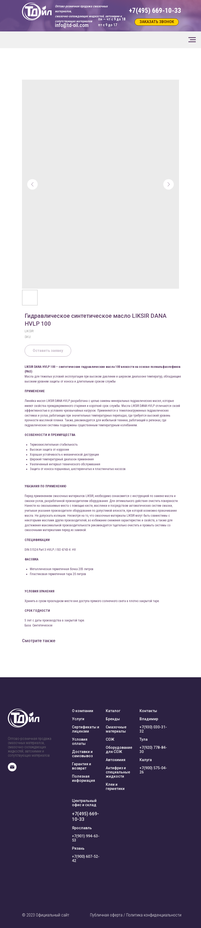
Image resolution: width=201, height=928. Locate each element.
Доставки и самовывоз (82, 754)
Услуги (78, 719)
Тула (143, 739)
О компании (82, 711)
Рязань (78, 848)
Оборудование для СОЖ (119, 749)
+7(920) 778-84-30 (153, 749)
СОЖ (110, 739)
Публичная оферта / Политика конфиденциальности (135, 915)
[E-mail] (12, 770)
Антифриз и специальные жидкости (118, 772)
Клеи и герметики (115, 786)
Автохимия (115, 760)
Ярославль (82, 828)
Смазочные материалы (116, 729)
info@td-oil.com (71, 25)
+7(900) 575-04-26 (153, 770)
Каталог (113, 711)
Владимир (148, 719)
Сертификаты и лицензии (85, 729)
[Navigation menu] (192, 39)
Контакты (148, 711)
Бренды (113, 719)
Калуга (145, 760)
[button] (157, 22)
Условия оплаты (79, 741)
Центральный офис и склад (84, 803)
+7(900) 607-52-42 (85, 858)
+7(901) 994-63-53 (85, 838)
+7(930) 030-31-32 (153, 729)
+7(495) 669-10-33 (85, 816)
